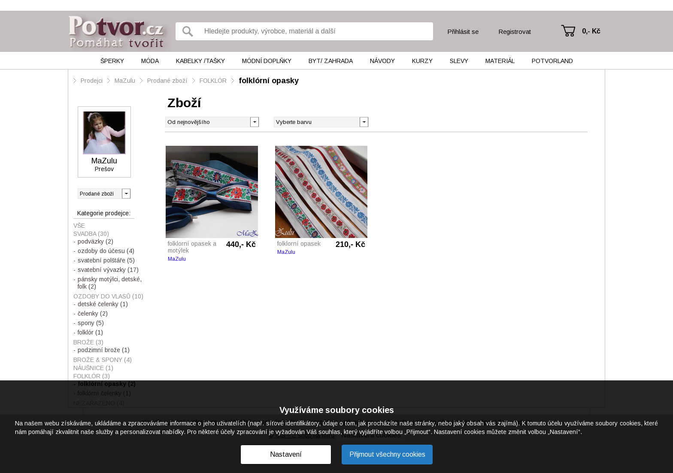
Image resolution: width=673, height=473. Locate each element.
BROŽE (88, 342)
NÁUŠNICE (93, 368)
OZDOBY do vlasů (108, 296)
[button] (364, 121)
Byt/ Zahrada (331, 60)
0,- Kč (591, 31)
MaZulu (125, 80)
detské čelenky (103, 304)
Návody (382, 60)
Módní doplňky (266, 60)
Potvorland (552, 60)
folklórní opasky (269, 80)
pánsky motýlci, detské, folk (110, 283)
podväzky (95, 241)
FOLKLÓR (213, 80)
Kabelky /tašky (200, 60)
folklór (90, 332)
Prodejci (92, 80)
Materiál (500, 60)
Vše (79, 225)
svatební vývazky (108, 269)
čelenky (93, 313)
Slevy (459, 60)
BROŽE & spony (102, 359)
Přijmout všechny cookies (387, 454)
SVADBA (91, 233)
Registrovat (514, 31)
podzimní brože (104, 349)
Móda (150, 60)
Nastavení (286, 454)
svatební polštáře (106, 260)
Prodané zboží (167, 80)
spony (91, 322)
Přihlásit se (463, 31)
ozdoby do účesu (106, 250)
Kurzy (422, 60)
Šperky (112, 60)
